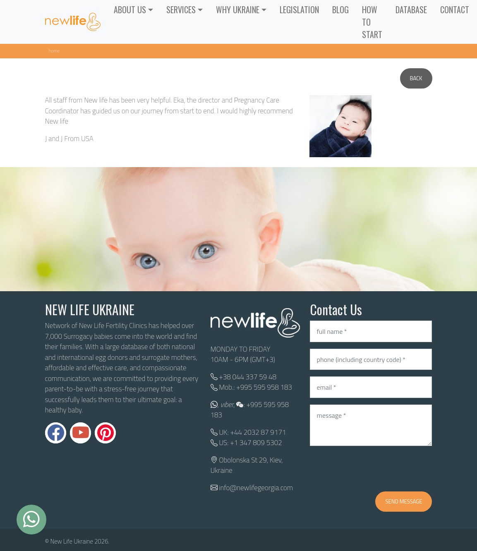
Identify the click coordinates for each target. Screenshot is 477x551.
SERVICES (181, 9)
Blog (340, 9)
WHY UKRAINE (237, 9)
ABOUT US (130, 9)
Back (416, 78)
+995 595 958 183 (264, 387)
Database (411, 9)
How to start (372, 22)
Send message (403, 501)
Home (54, 50)
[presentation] (373, 469)
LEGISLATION (299, 9)
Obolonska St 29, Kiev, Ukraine (247, 465)
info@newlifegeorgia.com (256, 487)
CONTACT (454, 9)
